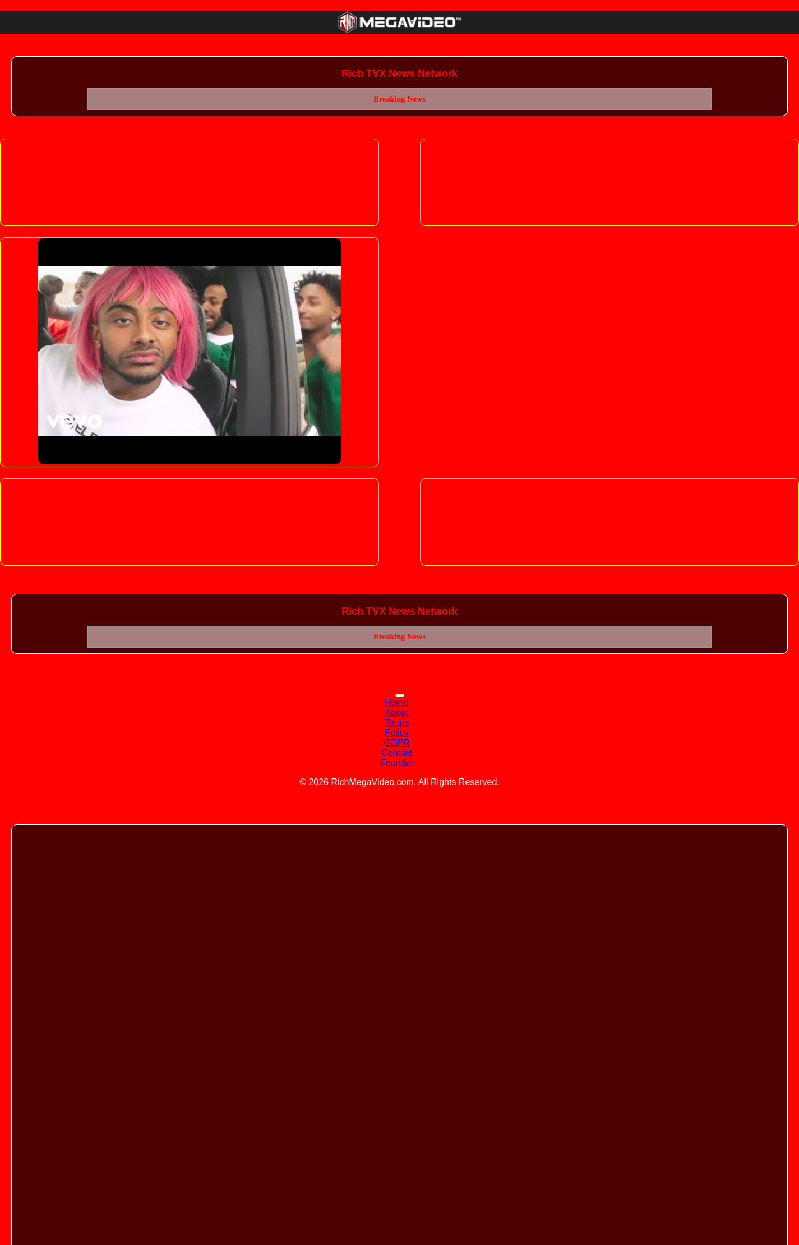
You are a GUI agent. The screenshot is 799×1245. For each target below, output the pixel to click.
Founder (397, 763)
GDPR (396, 743)
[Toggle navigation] (399, 695)
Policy (397, 732)
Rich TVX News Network (399, 73)
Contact (396, 753)
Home (397, 702)
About (397, 712)
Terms (397, 722)
